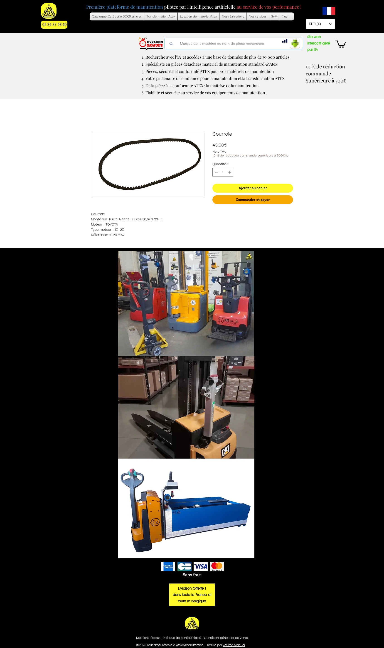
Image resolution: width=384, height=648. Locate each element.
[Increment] (230, 172)
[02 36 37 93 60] (54, 24)
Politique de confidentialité (182, 638)
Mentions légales (148, 638)
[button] (257, 16)
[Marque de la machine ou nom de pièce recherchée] (236, 43)
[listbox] (320, 24)
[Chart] (285, 41)
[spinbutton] (223, 172)
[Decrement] (216, 172)
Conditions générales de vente (226, 638)
